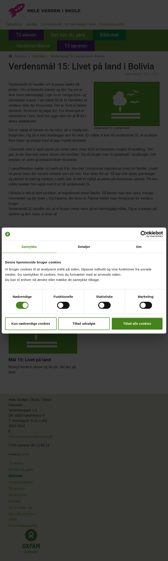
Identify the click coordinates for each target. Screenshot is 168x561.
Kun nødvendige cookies (30, 323)
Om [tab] (139, 247)
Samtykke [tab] (29, 247)
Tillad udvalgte (84, 323)
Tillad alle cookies (137, 323)
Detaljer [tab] (84, 247)
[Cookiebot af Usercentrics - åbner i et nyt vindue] (144, 234)
